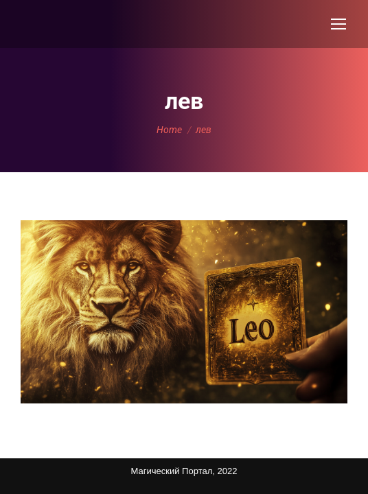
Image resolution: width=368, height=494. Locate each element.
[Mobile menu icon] (338, 24)
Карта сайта (34, 462)
